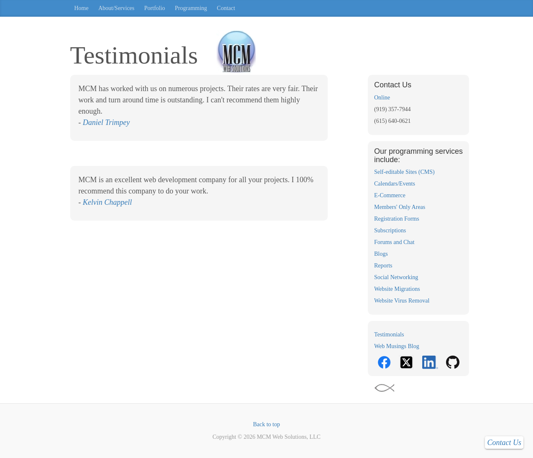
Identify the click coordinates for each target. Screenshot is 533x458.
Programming (191, 8)
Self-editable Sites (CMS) (404, 172)
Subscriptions (390, 230)
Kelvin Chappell (107, 202)
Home (81, 8)
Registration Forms (396, 219)
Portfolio (154, 8)
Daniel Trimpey (106, 122)
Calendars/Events (394, 184)
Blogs (381, 254)
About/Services (116, 8)
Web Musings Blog (396, 346)
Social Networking (396, 277)
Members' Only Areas (399, 207)
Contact (226, 8)
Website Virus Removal (401, 301)
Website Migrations (397, 289)
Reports (383, 265)
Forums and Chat (394, 242)
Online (382, 97)
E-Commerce (389, 195)
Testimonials (389, 334)
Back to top (266, 424)
